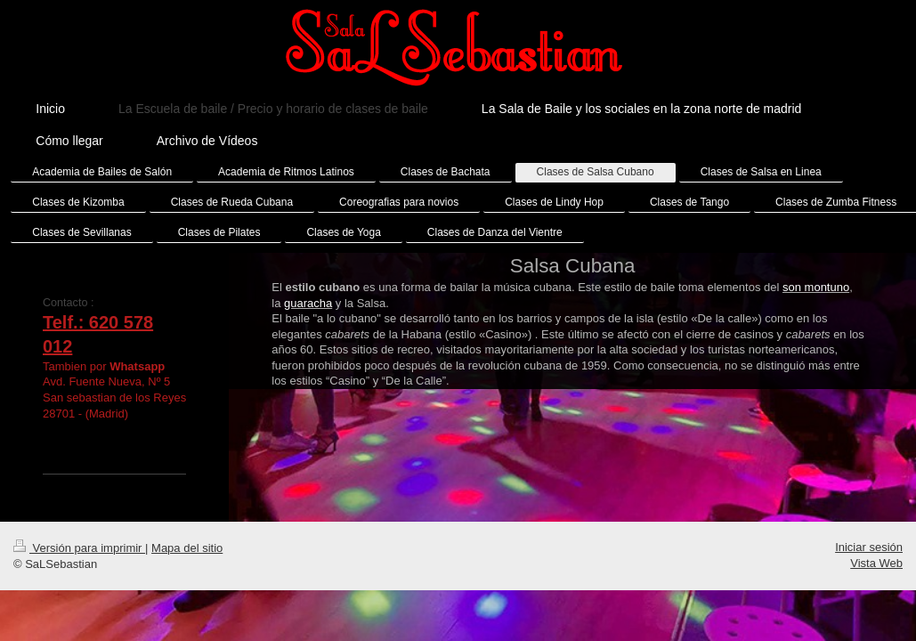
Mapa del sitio (187, 563)
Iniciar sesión (869, 562)
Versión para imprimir (79, 563)
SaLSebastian (97, 444)
